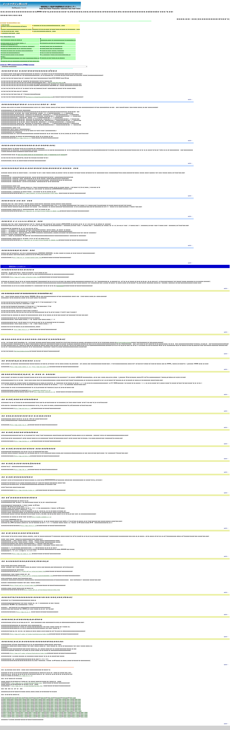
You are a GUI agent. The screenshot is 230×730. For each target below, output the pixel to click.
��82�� (16, 714)
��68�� (70, 711)
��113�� (27, 718)
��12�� (16, 704)
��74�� (34, 712)
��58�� (70, 709)
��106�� (56, 717)
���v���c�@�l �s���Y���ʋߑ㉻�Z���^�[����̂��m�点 (13, 44)
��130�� (95, 720)
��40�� (89, 706)
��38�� (70, 706)
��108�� (76, 717)
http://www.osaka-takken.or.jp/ (22, 370)
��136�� (56, 721)
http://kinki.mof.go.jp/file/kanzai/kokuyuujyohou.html (45, 594)
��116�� (56, 718)
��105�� (46, 717)
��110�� (95, 717)
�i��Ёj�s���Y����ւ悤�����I (52, 50)
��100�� (89, 715)
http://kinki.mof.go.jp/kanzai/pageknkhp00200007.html (37, 580)
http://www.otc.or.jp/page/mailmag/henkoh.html (28, 687)
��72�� (16, 712)
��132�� (17, 721)
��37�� (61, 706)
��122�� (17, 720)
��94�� (34, 715)
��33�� (25, 706)
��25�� (43, 705)
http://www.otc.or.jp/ (28, 680)
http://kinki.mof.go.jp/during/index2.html (34, 576)
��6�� (50, 702)
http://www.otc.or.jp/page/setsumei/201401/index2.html (39, 97)
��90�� (89, 714)
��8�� (67, 702)
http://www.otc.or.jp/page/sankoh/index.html (28, 257)
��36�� (52, 706)
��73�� (25, 712)
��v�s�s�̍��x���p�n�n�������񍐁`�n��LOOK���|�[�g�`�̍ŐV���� (42, 154)
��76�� (52, 712)
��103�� (27, 717)
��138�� (76, 721)
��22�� (16, 705)
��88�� (70, 714)
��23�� (25, 705)
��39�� (80, 706)
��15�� (43, 704)
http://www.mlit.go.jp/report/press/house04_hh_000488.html (41, 240)
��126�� (56, 720)
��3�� (25, 702)
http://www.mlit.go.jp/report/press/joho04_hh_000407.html (43, 211)
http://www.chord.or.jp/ (31, 528)
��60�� (89, 709)
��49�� (80, 708)
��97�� (61, 715)
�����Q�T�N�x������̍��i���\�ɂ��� (49, 25)
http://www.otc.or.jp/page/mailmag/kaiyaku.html (28, 690)
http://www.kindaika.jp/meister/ (123, 344)
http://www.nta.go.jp (25, 616)
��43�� (25, 708)
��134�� (36, 721)
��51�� (7, 709)
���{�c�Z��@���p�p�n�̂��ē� (53, 58)
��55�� (43, 709)
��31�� (7, 706)
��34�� (34, 706)
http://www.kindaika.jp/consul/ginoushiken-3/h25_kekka (42, 193)
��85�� (43, 714)
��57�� (61, 709)
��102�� (17, 717)
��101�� (7, 717)
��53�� (25, 709)
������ (69, 287)
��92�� (16, 715)
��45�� (43, 708)
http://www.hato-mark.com (42, 370)
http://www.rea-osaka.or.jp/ (23, 558)
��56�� (52, 709)
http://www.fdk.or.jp (23, 472)
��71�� (7, 712)
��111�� (7, 718)
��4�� (33, 702)
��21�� (7, 705)
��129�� (85, 720)
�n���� (7, 702)
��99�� (80, 715)
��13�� (25, 704)
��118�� (76, 718)
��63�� (25, 711)
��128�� (76, 720)
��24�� (34, 705)
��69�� (80, 711)
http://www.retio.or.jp (25, 138)
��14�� (34, 704)
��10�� (84, 702)
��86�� (52, 714)
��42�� (16, 708)
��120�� (95, 718)
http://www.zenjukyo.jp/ (24, 459)
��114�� (36, 718)
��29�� (80, 705)
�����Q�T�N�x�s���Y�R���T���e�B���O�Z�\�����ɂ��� (56, 29)
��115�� (46, 718)
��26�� (52, 705)
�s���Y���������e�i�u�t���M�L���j (16, 29)
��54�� (34, 709)
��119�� (85, 718)
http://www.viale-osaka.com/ (57, 82)
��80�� (89, 712)
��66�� (52, 711)
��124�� (36, 720)
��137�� (66, 721)
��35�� (43, 706)
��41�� (7, 708)
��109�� (85, 717)
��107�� (66, 717)
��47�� (61, 708)
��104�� (36, 717)
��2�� (16, 702)
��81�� (7, 714)
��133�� (27, 721)
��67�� (61, 711)
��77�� (61, 712)
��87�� (61, 714)
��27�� (61, 705)
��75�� (43, 712)
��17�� (61, 704)
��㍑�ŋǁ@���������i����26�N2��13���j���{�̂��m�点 (20, 58)
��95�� (43, 715)
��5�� (42, 702)
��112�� (17, 718)
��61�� (7, 711)
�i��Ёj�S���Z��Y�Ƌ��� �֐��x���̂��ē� (17, 50)
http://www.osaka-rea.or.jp (20, 428)
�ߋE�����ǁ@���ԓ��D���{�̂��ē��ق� (55, 54)
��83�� (25, 714)
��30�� (89, 705)
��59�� (80, 709)
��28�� (70, 705)
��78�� (70, 712)
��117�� (66, 718)
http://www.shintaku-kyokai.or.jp (27, 493)
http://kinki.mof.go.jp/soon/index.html (25, 590)
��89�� (80, 714)
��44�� (34, 708)
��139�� (85, 721)
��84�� (34, 714)
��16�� (52, 704)
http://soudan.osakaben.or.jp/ (55, 520)
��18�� (70, 704)
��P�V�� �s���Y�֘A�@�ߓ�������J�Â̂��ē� (14, 25)
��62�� (16, 711)
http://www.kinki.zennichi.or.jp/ (49, 395)
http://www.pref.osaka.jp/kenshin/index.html (26, 277)
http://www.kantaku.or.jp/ (25, 444)
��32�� (16, 706)
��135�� (46, 721)
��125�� (46, 720)
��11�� (7, 704)
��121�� (7, 720)
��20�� (89, 704)
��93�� (25, 715)
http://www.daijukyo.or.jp (25, 411)
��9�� (75, 702)
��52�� (16, 709)
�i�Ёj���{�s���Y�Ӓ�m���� (13, 54)
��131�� (7, 721)
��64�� (34, 711)
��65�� (43, 711)
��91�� (7, 715)
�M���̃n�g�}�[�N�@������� (53, 43)
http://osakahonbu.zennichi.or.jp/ (43, 393)
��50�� (89, 708)
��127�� (66, 720)
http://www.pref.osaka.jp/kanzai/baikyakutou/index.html (30, 658)
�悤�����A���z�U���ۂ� (12, 40)
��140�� (95, 721)
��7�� (59, 702)
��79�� (80, 712)
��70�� (89, 711)
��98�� (70, 715)
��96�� (52, 715)
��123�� (27, 720)
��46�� (52, 708)
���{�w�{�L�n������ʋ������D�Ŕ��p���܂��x (20, 61)
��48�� (70, 708)
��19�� (80, 704)
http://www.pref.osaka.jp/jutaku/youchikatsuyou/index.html (31, 638)
